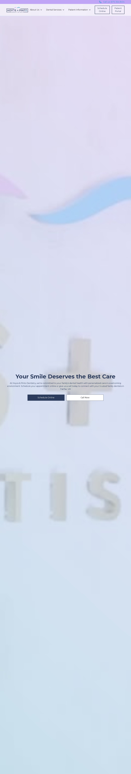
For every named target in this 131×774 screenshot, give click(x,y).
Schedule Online (102, 9)
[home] (17, 10)
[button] (36, 9)
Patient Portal (118, 9)
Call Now (85, 397)
